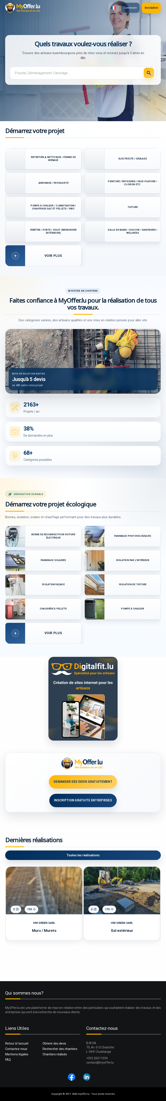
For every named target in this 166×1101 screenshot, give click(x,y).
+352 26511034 (97, 1058)
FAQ (8, 1059)
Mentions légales (16, 1054)
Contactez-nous (16, 1049)
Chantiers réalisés (55, 1054)
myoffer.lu (83, 1094)
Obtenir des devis (54, 1043)
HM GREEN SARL (44, 922)
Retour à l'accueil (16, 1043)
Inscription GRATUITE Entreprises (83, 800)
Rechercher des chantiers (60, 1049)
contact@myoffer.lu (100, 1062)
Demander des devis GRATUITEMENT (83, 781)
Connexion (130, 8)
